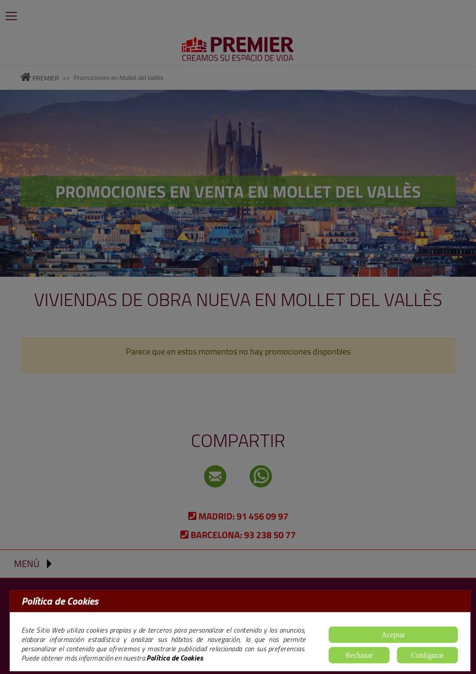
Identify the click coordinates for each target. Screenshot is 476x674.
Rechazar (359, 655)
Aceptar (393, 635)
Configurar (427, 655)
